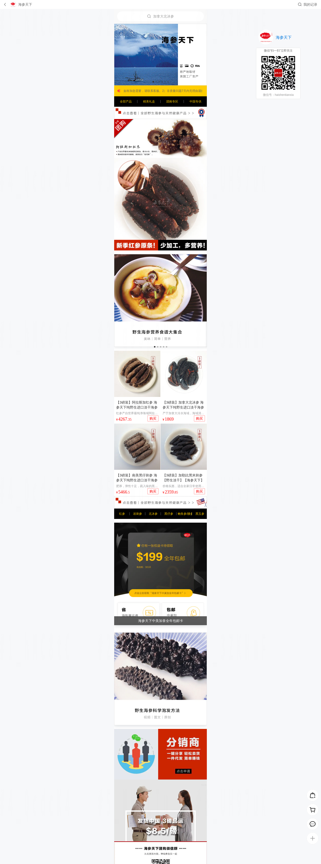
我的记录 (310, 4)
